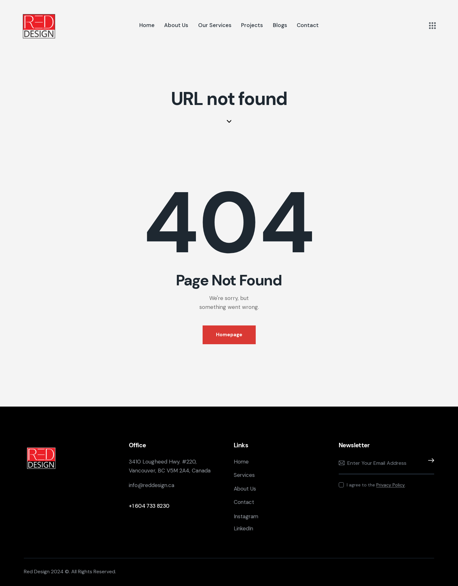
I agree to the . (376, 485)
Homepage (229, 334)
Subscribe (429, 463)
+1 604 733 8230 (149, 505)
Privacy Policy (390, 485)
